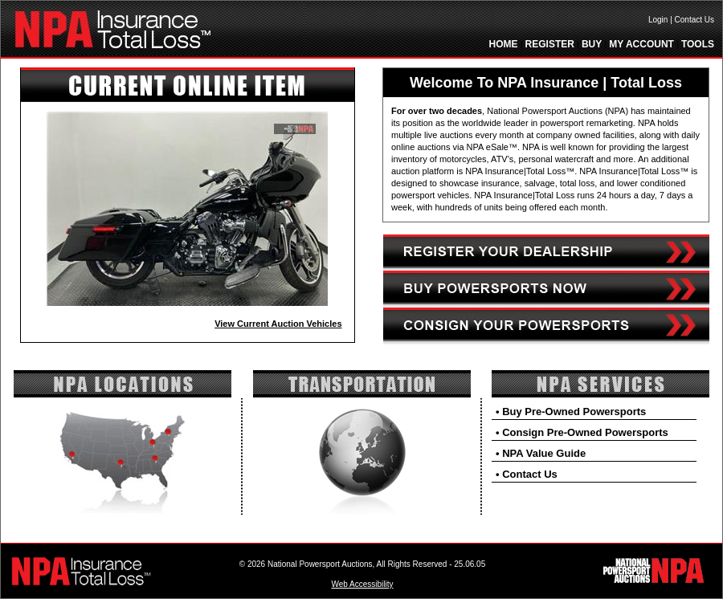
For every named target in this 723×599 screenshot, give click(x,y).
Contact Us (694, 19)
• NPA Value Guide (541, 453)
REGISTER (549, 44)
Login (658, 19)
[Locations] (122, 394)
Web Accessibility (362, 584)
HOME (503, 44)
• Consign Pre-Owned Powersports (582, 432)
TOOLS (697, 44)
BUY (592, 44)
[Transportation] (362, 394)
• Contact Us (527, 474)
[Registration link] (546, 267)
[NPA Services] (600, 394)
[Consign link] (546, 341)
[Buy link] (546, 304)
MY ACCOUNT (641, 44)
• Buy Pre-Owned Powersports (571, 411)
